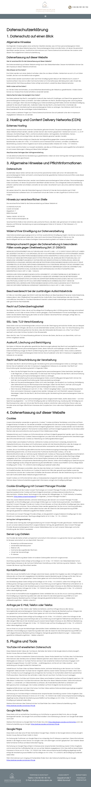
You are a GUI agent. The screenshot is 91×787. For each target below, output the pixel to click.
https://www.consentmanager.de (25, 496)
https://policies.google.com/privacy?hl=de (21, 705)
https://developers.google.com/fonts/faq (62, 722)
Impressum (81, 778)
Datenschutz (81, 780)
